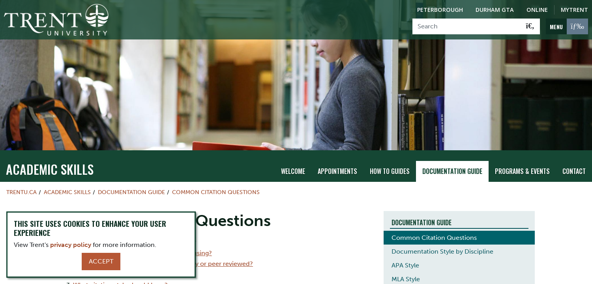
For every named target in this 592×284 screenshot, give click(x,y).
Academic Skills (50, 156)
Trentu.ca (21, 179)
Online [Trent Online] (537, 9)
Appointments (337, 158)
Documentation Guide (452, 158)
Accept (101, 261)
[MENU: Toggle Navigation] (567, 26)
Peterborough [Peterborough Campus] (440, 9)
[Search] (466, 26)
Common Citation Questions (216, 179)
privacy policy (70, 244)
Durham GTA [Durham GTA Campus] (495, 9)
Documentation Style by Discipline (442, 238)
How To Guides (390, 158)
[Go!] (530, 26)
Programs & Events (522, 158)
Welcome (293, 158)
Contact (574, 158)
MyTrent (574, 9)
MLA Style (406, 266)
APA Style (405, 252)
